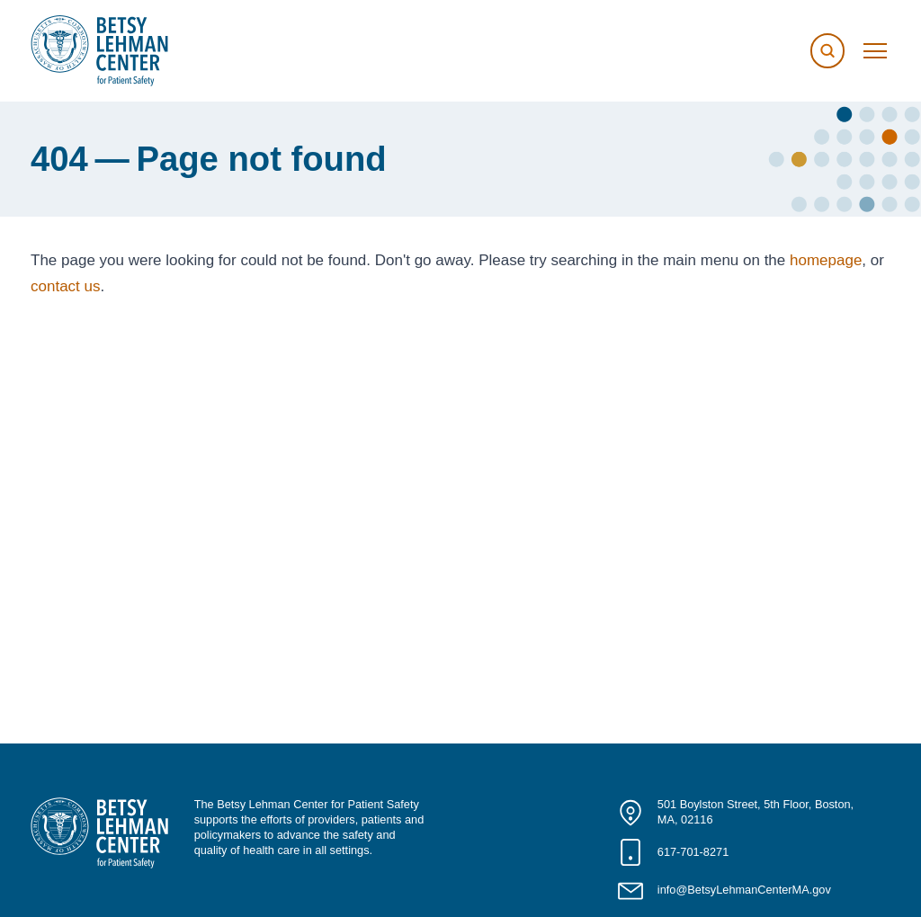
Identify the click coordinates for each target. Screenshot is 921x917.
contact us (66, 286)
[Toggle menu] (875, 51)
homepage (826, 260)
